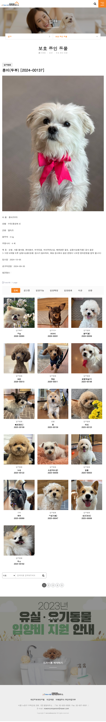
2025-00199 (19, 428)
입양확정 (54, 291)
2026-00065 (19, 336)
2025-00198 (87, 382)
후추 (19, 516)
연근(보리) (86, 516)
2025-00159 (53, 428)
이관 (80, 291)
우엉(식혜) (53, 516)
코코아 (53, 334)
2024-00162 (19, 564)
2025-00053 (87, 473)
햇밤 (53, 380)
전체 (16, 291)
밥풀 (86, 471)
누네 (19, 471)
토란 (19, 380)
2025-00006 (87, 519)
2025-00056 (53, 473)
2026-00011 (53, 382)
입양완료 (68, 291)
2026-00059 (87, 336)
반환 (90, 291)
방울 (19, 334)
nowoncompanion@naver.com (56, 709)
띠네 (86, 425)
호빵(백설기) (87, 380)
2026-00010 (19, 382)
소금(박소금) (53, 471)
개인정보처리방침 (37, 700)
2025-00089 (19, 519)
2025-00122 (19, 473)
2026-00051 (53, 336)
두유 (19, 562)
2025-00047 (53, 519)
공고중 (27, 291)
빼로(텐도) (19, 425)
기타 (19, 513)
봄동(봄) (86, 334)
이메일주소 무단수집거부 (66, 700)
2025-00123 (87, 428)
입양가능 (40, 291)
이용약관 (50, 700)
